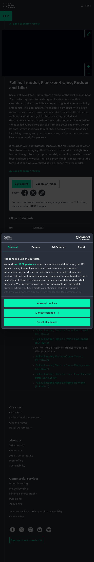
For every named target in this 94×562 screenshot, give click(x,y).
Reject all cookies (47, 322)
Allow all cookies (47, 303)
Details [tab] (35, 247)
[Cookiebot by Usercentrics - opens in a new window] (75, 238)
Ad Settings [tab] (58, 247)
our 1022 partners (25, 264)
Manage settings (47, 312)
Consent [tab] (13, 247)
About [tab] (81, 247)
